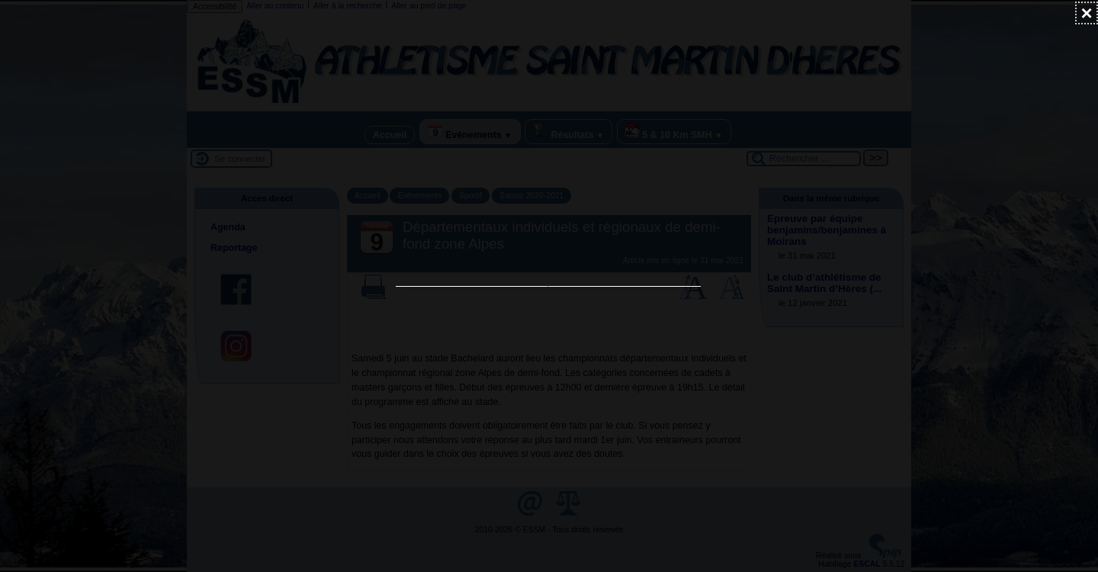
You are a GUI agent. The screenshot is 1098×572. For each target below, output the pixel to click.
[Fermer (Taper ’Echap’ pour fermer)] (1086, 13)
